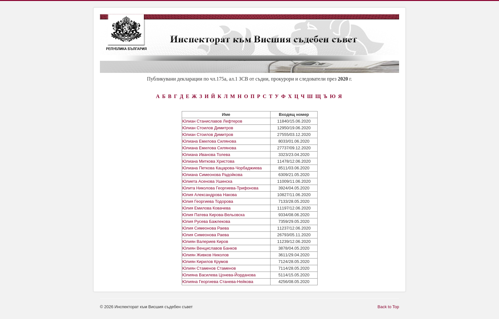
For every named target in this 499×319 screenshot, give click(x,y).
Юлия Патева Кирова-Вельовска (213, 214)
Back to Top (388, 306)
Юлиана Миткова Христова (208, 161)
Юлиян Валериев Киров (205, 241)
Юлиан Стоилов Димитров (207, 127)
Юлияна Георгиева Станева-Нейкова (217, 281)
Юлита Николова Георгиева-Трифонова (220, 188)
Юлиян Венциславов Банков (209, 248)
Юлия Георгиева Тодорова (207, 201)
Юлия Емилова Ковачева (206, 208)
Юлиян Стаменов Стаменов (209, 268)
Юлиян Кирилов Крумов (205, 261)
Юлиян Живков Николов (205, 254)
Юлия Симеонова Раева (205, 228)
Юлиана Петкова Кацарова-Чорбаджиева (222, 168)
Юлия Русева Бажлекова (206, 221)
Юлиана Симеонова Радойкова (212, 174)
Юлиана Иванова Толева (206, 154)
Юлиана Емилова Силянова (209, 141)
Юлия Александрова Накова (209, 194)
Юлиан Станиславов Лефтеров (212, 121)
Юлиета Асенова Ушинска (207, 181)
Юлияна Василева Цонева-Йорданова (219, 275)
